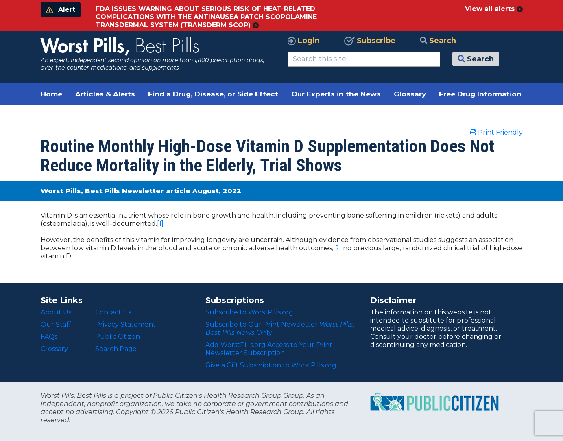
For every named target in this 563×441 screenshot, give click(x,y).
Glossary (410, 94)
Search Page (116, 349)
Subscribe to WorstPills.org (249, 312)
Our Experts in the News (336, 94)
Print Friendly (496, 132)
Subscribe (369, 40)
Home (51, 94)
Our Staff (56, 324)
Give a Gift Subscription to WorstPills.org (270, 365)
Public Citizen (117, 337)
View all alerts (494, 9)
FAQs (49, 337)
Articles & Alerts (105, 94)
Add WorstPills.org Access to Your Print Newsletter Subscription (268, 349)
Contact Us (113, 312)
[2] (337, 248)
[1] (160, 223)
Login (304, 40)
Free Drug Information (480, 94)
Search (438, 40)
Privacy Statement (125, 324)
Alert (60, 9)
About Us (56, 312)
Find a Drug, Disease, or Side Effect (213, 94)
